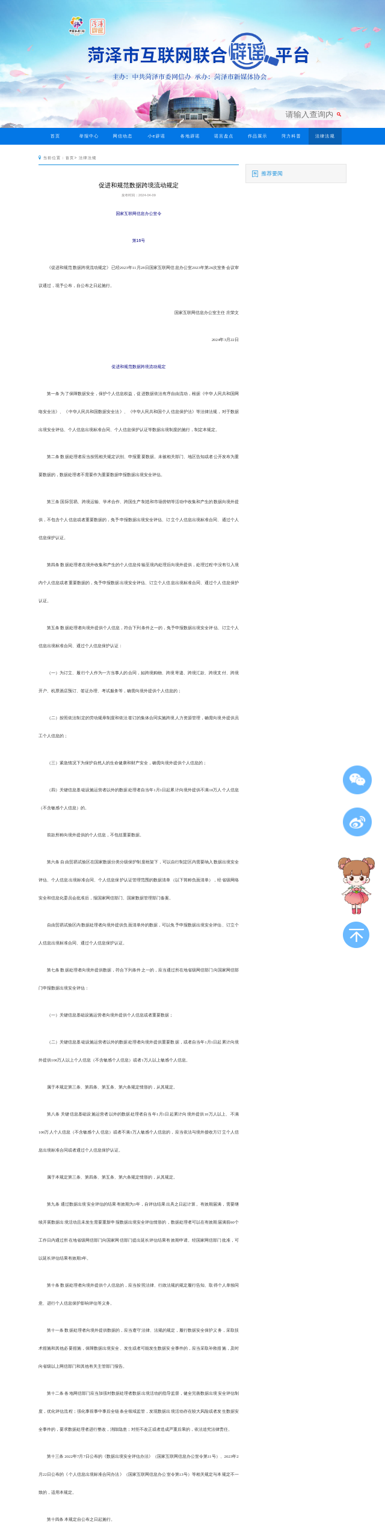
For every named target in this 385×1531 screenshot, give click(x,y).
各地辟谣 (190, 136)
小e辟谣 (156, 136)
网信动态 (123, 136)
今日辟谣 (56, 153)
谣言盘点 (224, 136)
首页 (55, 136)
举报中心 (89, 136)
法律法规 (325, 136)
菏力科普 (291, 136)
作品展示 (258, 136)
